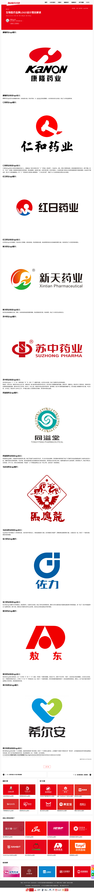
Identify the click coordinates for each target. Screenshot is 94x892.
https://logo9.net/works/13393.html (33, 755)
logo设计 (9, 98)
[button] (4, 871)
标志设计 (39, 98)
